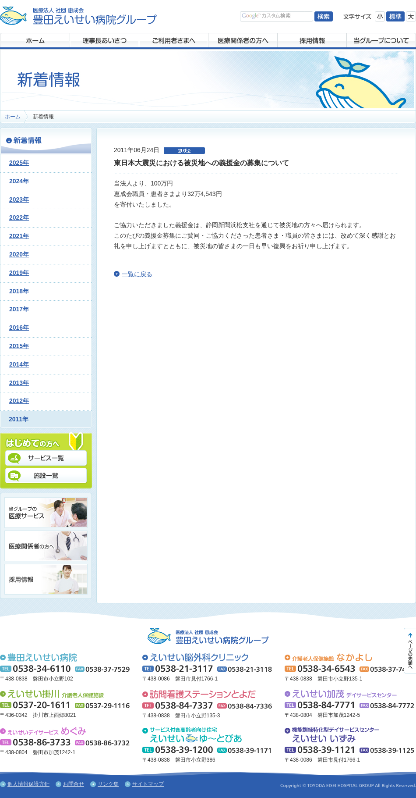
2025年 (19, 162)
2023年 (19, 199)
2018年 (19, 291)
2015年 (19, 345)
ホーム (13, 117)
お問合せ (73, 784)
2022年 (19, 217)
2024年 (19, 181)
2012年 (19, 400)
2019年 (19, 272)
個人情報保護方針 (28, 784)
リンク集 (108, 784)
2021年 (19, 235)
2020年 (19, 254)
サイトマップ (148, 784)
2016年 (19, 327)
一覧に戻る (137, 274)
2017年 (19, 309)
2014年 (19, 364)
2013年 (19, 382)
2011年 (18, 419)
